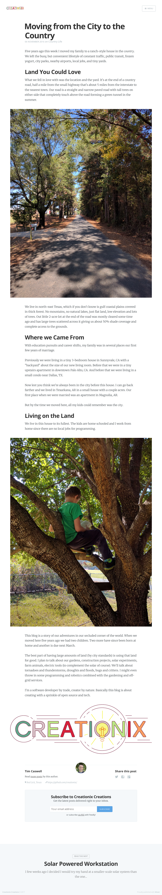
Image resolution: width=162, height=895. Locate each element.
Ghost (157, 892)
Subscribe (105, 809)
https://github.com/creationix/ (62, 782)
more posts (36, 776)
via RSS (81, 814)
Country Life (55, 41)
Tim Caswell (33, 771)
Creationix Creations (10, 892)
